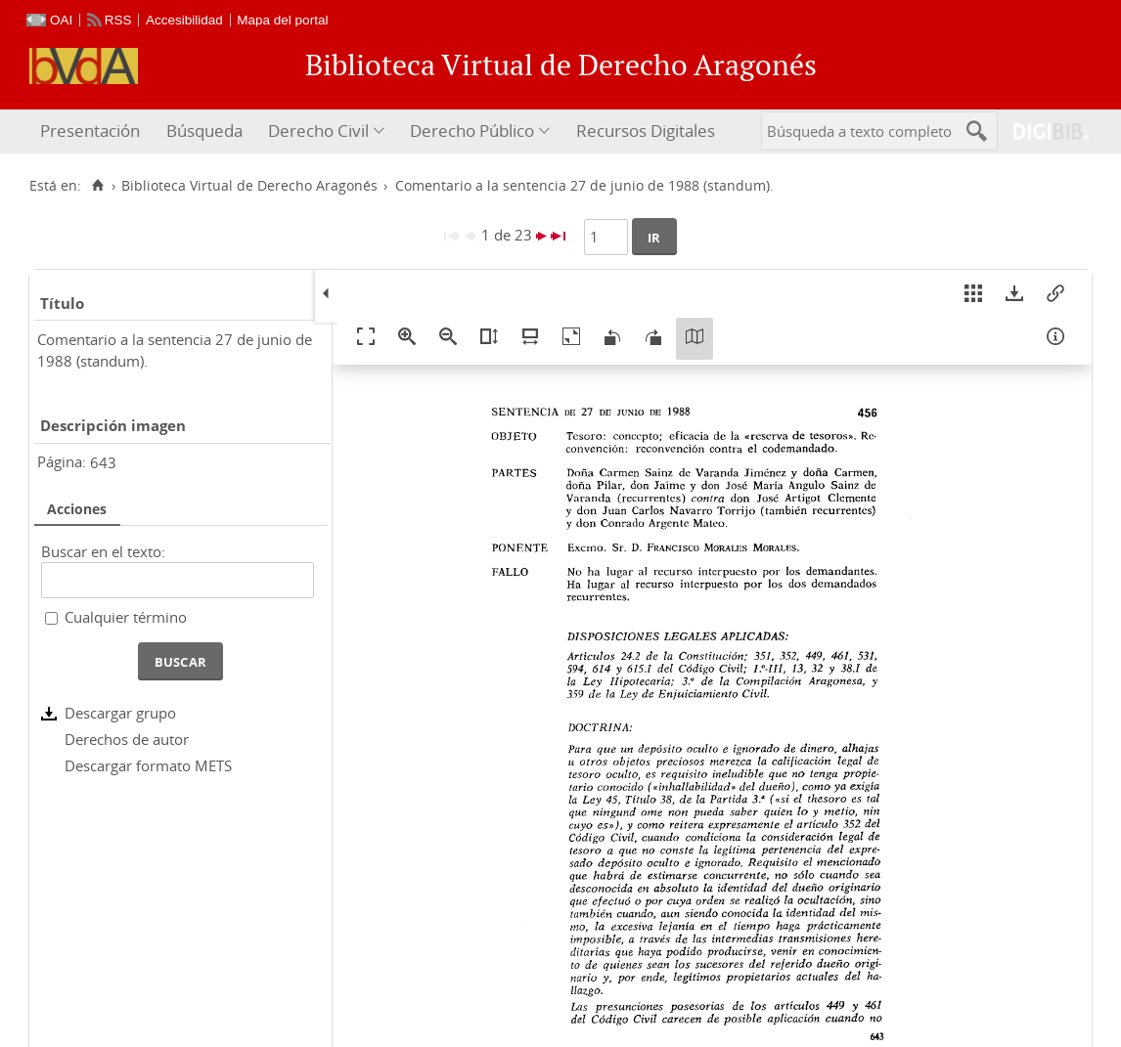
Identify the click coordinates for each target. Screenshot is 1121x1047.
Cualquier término (126, 617)
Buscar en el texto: (103, 551)
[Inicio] (97, 186)
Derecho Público (472, 130)
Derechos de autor (127, 739)
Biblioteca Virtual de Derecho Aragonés (249, 186)
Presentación (90, 130)
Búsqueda (204, 130)
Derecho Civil (318, 130)
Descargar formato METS (148, 765)
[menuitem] (92, 131)
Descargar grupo (120, 712)
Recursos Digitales (645, 130)
